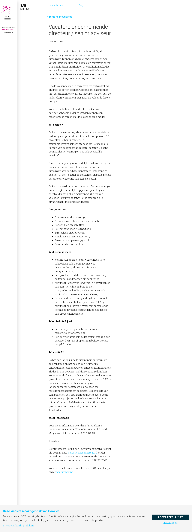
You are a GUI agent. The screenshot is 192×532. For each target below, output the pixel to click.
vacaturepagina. (64, 472)
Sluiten (30, 525)
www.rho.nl (8, 33)
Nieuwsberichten (57, 5)
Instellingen (170, 522)
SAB (7, 10)
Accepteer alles (170, 517)
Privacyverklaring (13, 525)
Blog (80, 5)
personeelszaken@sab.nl (82, 452)
